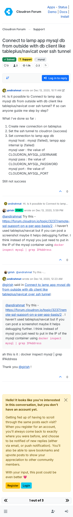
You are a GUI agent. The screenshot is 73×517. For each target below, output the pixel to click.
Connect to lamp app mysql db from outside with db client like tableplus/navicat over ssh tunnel (36, 289)
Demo (52, 12)
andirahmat (14, 90)
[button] (6, 511)
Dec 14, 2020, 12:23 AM (48, 278)
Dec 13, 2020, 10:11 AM (47, 90)
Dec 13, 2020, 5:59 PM (49, 210)
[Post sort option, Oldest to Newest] (7, 78)
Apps (51, 7)
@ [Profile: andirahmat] (12, 216)
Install (65, 16)
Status (62, 7)
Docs (63, 12)
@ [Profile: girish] (7, 285)
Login (26, 485)
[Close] (65, 399)
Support (25, 59)
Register (12, 485)
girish (10, 210)
